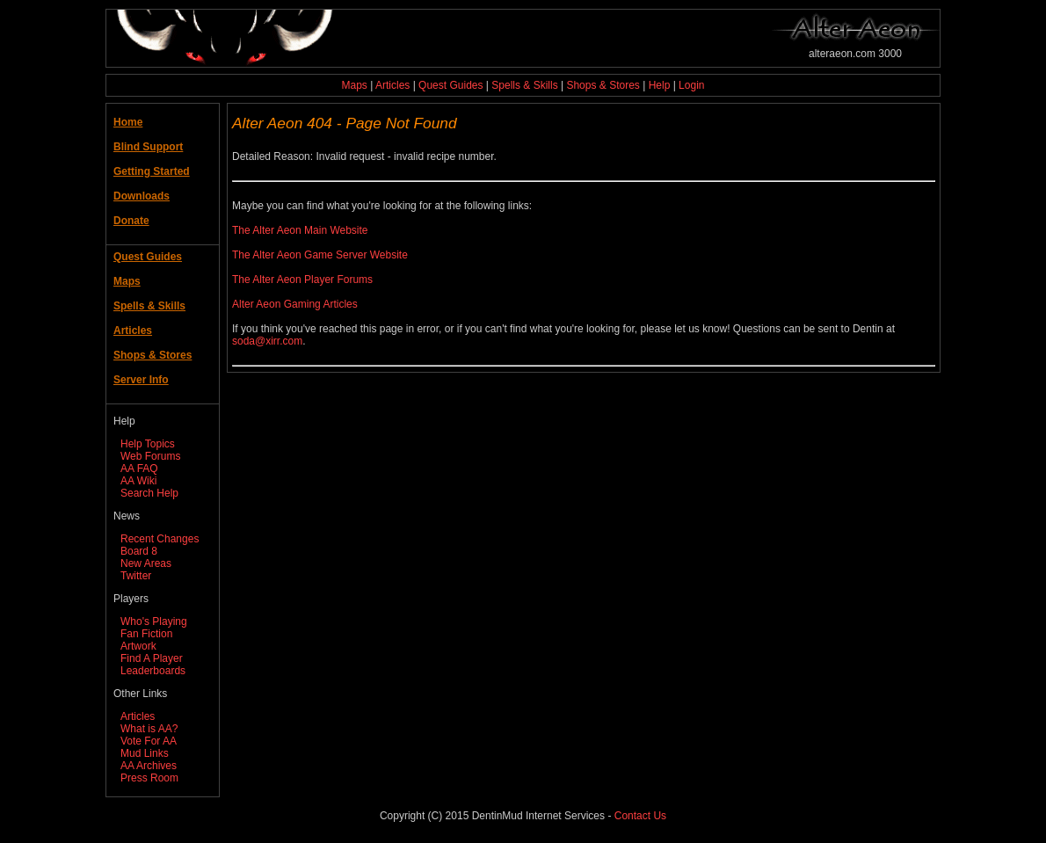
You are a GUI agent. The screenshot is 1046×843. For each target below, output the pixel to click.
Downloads (141, 196)
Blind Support (148, 147)
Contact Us (640, 816)
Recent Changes (159, 539)
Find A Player (151, 658)
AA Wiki (138, 481)
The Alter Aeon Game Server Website (320, 255)
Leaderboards (152, 671)
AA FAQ (139, 468)
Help (660, 85)
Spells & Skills (524, 85)
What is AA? (149, 729)
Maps (354, 85)
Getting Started (151, 171)
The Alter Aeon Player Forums (302, 279)
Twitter (135, 576)
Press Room (149, 778)
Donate (131, 220)
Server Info (141, 380)
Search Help (149, 493)
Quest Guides (450, 85)
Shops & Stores (602, 85)
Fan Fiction (146, 634)
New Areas (145, 563)
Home (127, 122)
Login (691, 85)
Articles (392, 85)
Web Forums (150, 456)
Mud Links (144, 753)
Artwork (138, 646)
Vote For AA (148, 741)
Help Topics (147, 444)
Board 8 (138, 551)
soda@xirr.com (267, 341)
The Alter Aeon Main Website (300, 230)
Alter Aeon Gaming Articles (295, 304)
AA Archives (148, 765)
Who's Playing (153, 621)
